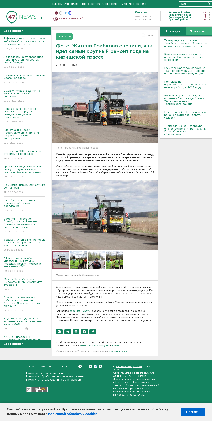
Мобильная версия (56, 13)
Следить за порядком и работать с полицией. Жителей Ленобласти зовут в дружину (24, 304)
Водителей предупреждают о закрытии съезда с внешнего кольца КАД (24, 324)
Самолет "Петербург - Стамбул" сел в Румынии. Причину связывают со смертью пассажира (24, 225)
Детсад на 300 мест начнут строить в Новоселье (24, 155)
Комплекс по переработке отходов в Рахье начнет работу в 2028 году (185, 85)
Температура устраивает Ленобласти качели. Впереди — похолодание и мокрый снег (185, 43)
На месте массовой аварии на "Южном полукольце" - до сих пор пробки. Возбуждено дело (185, 71)
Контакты (48, 367)
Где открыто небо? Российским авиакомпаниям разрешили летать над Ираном (24, 136)
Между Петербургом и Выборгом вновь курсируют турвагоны (24, 284)
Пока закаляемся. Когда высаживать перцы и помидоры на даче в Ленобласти (24, 115)
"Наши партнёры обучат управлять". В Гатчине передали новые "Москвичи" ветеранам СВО (24, 265)
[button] (59, 331)
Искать (209, 3)
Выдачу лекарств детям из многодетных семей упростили (24, 96)
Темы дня (172, 31)
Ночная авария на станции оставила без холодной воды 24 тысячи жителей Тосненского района (184, 100)
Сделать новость (70, 19)
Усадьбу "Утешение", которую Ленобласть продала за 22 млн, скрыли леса (24, 245)
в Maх (115, 346)
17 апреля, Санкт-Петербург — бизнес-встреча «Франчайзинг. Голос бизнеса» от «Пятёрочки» (185, 130)
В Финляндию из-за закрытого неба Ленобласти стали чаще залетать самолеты (24, 43)
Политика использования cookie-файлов (53, 380)
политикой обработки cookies (72, 414)
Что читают (199, 31)
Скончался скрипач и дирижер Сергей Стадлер (24, 79)
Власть (57, 4)
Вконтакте (80, 366)
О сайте (31, 367)
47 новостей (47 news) (129, 367)
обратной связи (118, 351)
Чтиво (123, 4)
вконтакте (60, 13)
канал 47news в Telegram (94, 346)
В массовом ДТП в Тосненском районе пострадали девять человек (185, 115)
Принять (192, 412)
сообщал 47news (80, 311)
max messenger (69, 13)
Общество (109, 4)
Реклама (64, 367)
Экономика (71, 4)
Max (100, 366)
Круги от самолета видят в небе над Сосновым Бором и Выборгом (183, 57)
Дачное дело (137, 4)
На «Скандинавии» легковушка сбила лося (24, 189)
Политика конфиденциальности (47, 373)
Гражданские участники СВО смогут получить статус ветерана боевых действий (24, 172)
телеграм (65, 13)
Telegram (95, 366)
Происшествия (90, 4)
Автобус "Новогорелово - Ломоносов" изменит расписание (24, 205)
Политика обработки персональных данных (56, 376)
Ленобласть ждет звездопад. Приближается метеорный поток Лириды (24, 62)
